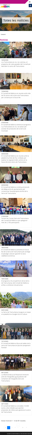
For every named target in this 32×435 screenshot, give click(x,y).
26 (23, 427)
